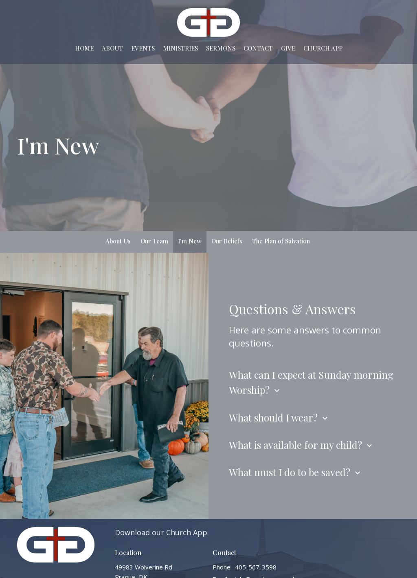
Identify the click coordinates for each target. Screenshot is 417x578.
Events (143, 48)
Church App (322, 48)
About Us (118, 241)
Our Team (154, 241)
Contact (258, 48)
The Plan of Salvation (281, 241)
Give (288, 48)
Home (84, 48)
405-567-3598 (256, 567)
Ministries (180, 48)
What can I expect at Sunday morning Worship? (311, 382)
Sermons (220, 48)
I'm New (190, 241)
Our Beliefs (226, 241)
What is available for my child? (301, 444)
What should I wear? (279, 417)
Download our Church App (161, 532)
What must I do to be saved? (295, 472)
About (112, 48)
